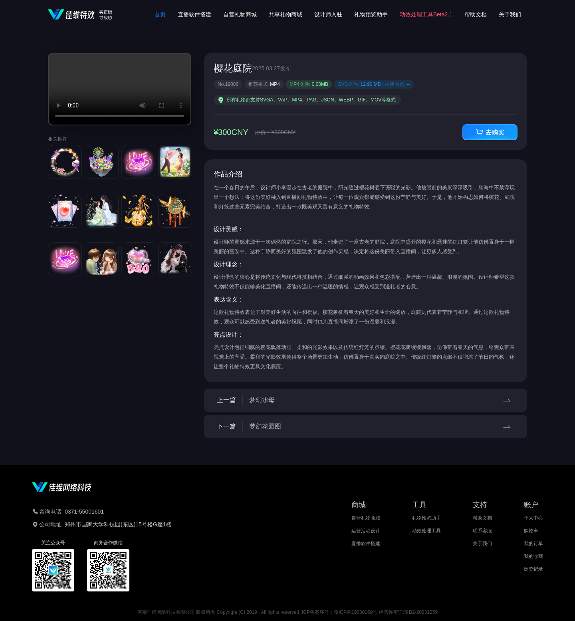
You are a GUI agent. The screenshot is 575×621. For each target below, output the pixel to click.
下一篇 (365, 426)
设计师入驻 (328, 14)
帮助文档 (475, 14)
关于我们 (510, 14)
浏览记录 (533, 569)
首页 (160, 14)
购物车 (531, 531)
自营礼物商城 (240, 14)
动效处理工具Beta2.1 (426, 14)
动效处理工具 (426, 531)
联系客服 (482, 531)
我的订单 (533, 543)
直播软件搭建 (194, 14)
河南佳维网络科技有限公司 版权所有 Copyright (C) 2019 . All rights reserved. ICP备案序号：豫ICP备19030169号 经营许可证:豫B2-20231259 (287, 612)
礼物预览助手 (371, 14)
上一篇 (365, 400)
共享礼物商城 (285, 14)
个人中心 (533, 518)
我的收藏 (533, 556)
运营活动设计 (365, 531)
